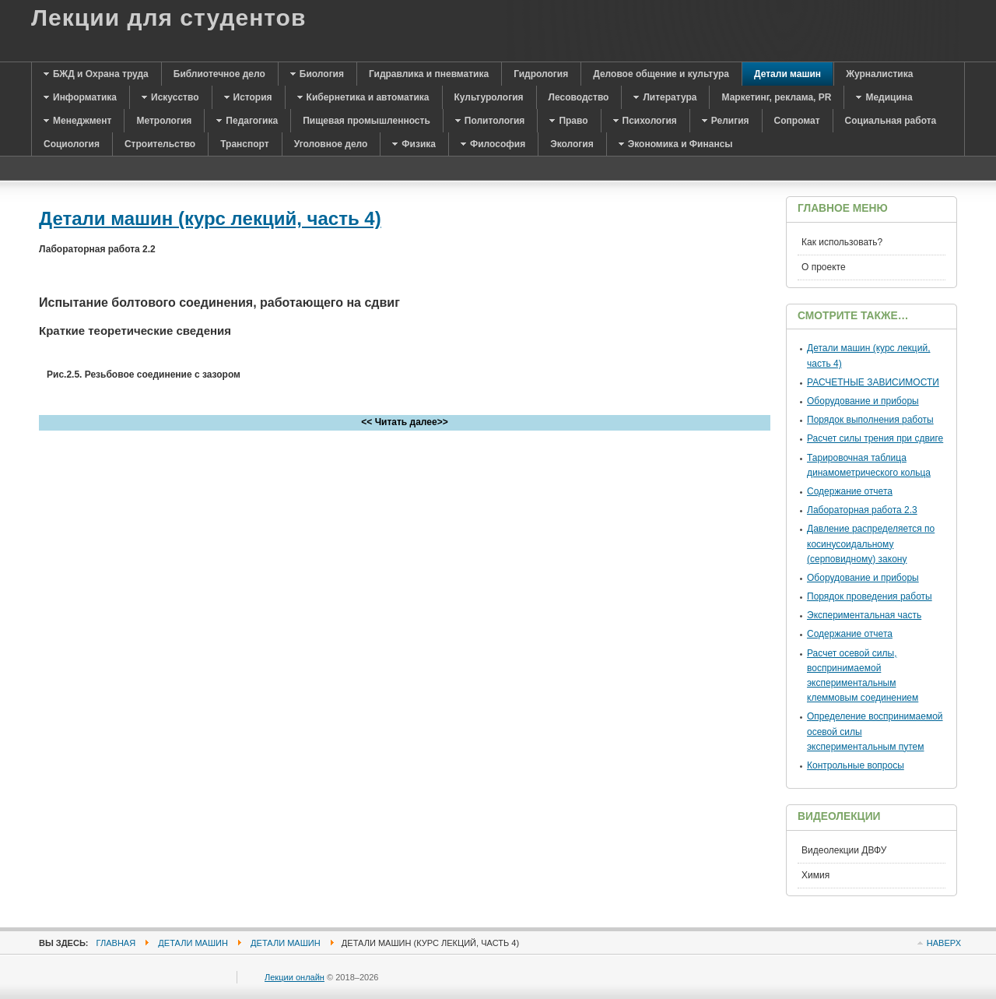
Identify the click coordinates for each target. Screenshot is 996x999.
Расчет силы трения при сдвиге (875, 438)
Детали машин (193, 943)
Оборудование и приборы (863, 401)
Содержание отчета (850, 491)
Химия (815, 875)
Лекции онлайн (294, 977)
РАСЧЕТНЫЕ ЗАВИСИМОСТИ (873, 382)
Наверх (944, 943)
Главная (116, 943)
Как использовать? (841, 242)
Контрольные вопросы (855, 765)
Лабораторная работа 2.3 (862, 510)
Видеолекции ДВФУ (843, 850)
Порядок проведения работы (869, 596)
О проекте (823, 267)
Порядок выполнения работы (870, 419)
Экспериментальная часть (864, 615)
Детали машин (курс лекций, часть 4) (210, 218)
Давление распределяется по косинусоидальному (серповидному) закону (871, 543)
